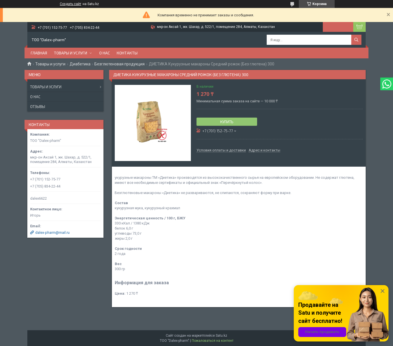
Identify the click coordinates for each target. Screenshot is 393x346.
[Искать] (356, 40)
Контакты (127, 52)
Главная (39, 52)
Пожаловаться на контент (212, 341)
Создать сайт (70, 4)
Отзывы (37, 106)
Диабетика (80, 64)
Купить (226, 122)
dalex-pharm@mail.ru (52, 232)
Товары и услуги (70, 52)
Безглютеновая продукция (119, 64)
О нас (104, 52)
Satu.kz (221, 336)
